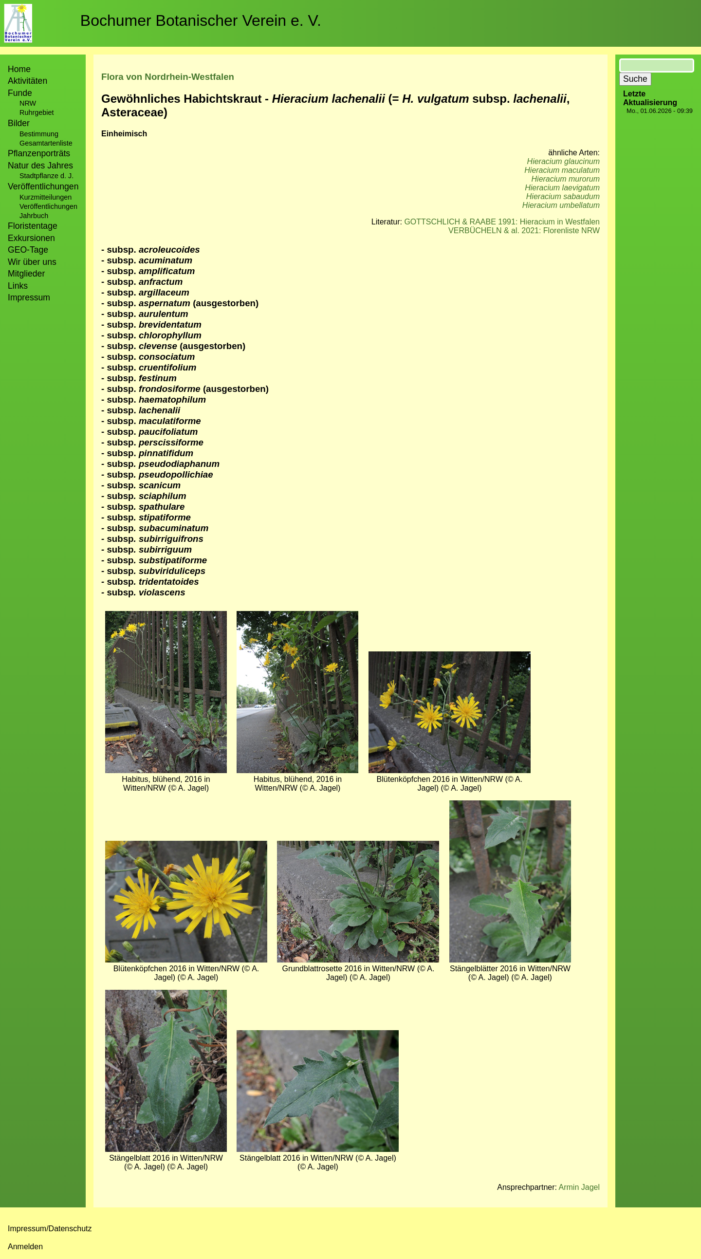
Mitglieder (26, 273)
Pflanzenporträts (39, 153)
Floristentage (32, 226)
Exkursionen (31, 238)
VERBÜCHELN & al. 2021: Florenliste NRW (524, 230)
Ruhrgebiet (36, 112)
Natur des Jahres (40, 165)
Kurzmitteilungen (45, 197)
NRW (27, 103)
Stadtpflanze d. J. (46, 176)
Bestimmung (38, 134)
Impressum (29, 297)
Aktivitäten (27, 81)
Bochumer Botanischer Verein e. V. (200, 20)
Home (19, 69)
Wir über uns (32, 262)
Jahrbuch (33, 216)
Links (18, 286)
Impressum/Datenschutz (50, 1228)
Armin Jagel (579, 1187)
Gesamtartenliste (46, 143)
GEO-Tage (28, 250)
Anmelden (25, 1246)
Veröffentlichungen (48, 206)
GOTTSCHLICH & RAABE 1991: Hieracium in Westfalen (502, 222)
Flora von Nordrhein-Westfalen (167, 77)
